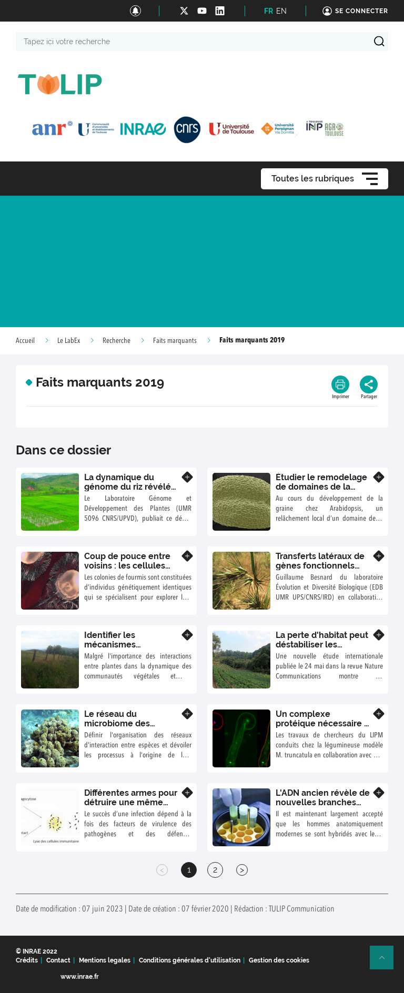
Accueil (25, 340)
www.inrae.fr (79, 976)
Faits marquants (175, 340)
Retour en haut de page (386, 962)
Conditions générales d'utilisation (189, 960)
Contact (58, 960)
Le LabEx (68, 340)
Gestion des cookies (279, 960)
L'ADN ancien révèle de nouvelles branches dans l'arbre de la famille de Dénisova (323, 807)
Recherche (116, 340)
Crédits (27, 960)
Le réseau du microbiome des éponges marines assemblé (119, 728)
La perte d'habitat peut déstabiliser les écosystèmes (322, 644)
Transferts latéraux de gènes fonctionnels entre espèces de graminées (320, 570)
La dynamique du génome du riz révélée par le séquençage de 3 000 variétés (131, 491)
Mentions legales (104, 960)
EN (281, 11)
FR (268, 11)
